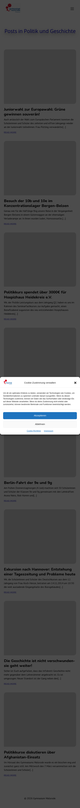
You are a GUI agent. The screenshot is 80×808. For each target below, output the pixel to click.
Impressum (48, 444)
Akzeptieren (40, 428)
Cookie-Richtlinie (34, 444)
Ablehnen (40, 437)
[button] (75, 395)
